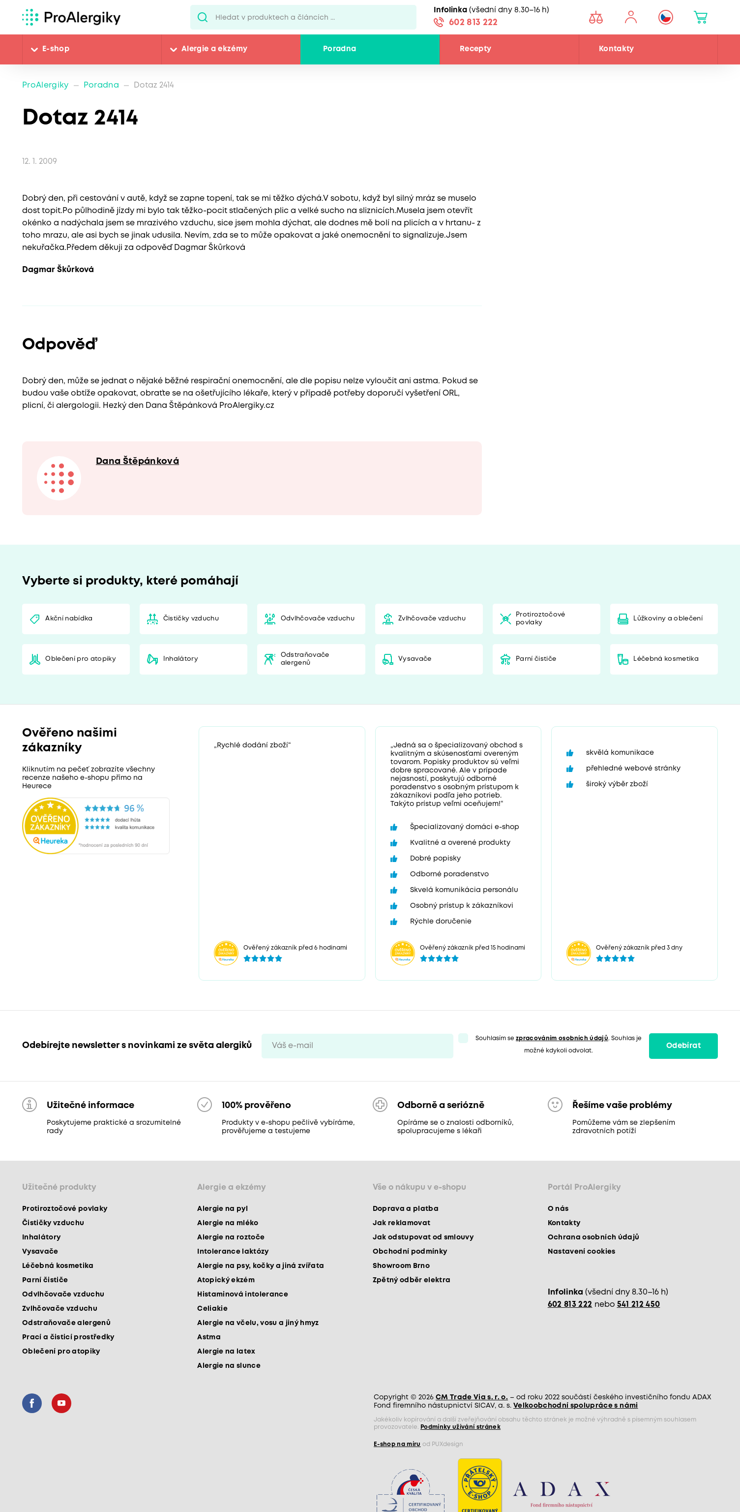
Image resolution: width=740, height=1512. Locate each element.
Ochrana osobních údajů (593, 1237)
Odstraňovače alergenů (305, 659)
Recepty (475, 49)
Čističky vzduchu (191, 618)
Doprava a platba (406, 1209)
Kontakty (616, 49)
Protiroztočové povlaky (540, 618)
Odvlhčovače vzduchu (318, 618)
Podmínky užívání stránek (460, 1427)
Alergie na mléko (227, 1223)
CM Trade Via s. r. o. (472, 1397)
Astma (209, 1337)
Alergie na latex (226, 1352)
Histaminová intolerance (242, 1294)
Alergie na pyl (222, 1209)
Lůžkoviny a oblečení (668, 618)
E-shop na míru (397, 1444)
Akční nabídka (68, 618)
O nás (558, 1209)
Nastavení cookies (582, 1252)
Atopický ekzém (226, 1280)
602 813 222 (473, 23)
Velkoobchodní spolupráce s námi (575, 1406)
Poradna (339, 49)
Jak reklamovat (402, 1223)
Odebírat (683, 1046)
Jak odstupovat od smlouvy (423, 1237)
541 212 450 (638, 1304)
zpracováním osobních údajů (562, 1038)
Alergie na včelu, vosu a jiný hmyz (258, 1323)
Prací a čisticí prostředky (68, 1337)
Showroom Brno (401, 1266)
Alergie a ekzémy (214, 49)
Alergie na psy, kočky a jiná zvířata (260, 1266)
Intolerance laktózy (232, 1252)
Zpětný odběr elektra (412, 1280)
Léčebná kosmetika (666, 659)
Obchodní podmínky (410, 1252)
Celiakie (212, 1309)
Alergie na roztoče (231, 1237)
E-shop (55, 49)
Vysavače (415, 659)
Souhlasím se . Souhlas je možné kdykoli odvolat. (558, 1044)
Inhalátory (180, 659)
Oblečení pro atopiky (80, 659)
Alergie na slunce (229, 1366)
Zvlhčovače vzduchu (432, 618)
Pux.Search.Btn (203, 17)
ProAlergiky (45, 85)
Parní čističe (536, 659)
